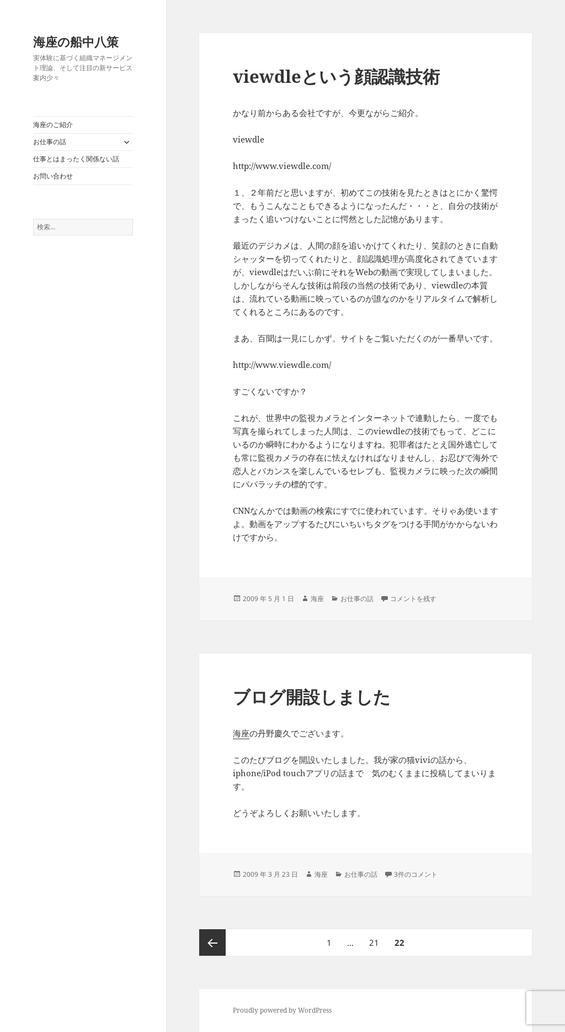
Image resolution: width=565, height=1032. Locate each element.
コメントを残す (413, 598)
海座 (317, 598)
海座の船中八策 (76, 41)
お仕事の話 (49, 141)
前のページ (212, 942)
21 (374, 942)
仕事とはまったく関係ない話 (76, 159)
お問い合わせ (53, 176)
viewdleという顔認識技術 (336, 76)
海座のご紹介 (53, 124)
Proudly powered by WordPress (282, 1010)
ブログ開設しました (312, 696)
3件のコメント (416, 874)
